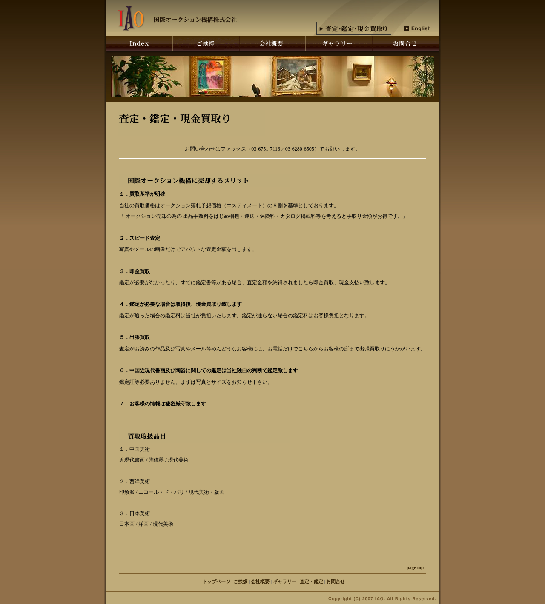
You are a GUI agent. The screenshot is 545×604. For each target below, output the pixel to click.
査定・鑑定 (311, 581)
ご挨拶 (240, 581)
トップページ (216, 581)
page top (415, 567)
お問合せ (335, 581)
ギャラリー (284, 581)
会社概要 (260, 581)
